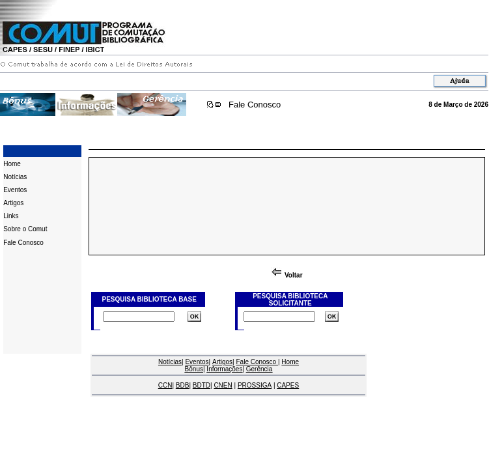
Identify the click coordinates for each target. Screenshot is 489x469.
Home (12, 163)
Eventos (15, 189)
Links (10, 216)
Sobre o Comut (25, 229)
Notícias (15, 176)
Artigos (13, 202)
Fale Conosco (255, 104)
